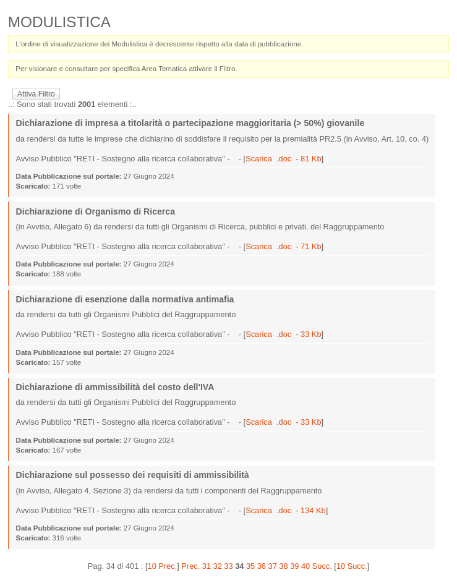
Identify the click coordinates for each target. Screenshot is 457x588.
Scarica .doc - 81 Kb (283, 158)
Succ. (322, 566)
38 (283, 566)
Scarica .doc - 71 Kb (283, 246)
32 (217, 566)
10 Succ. (351, 566)
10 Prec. (162, 566)
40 (305, 566)
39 (294, 566)
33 (228, 566)
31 (206, 566)
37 (272, 566)
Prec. (190, 566)
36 (261, 566)
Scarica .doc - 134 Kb (285, 510)
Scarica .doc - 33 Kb (283, 334)
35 (250, 566)
